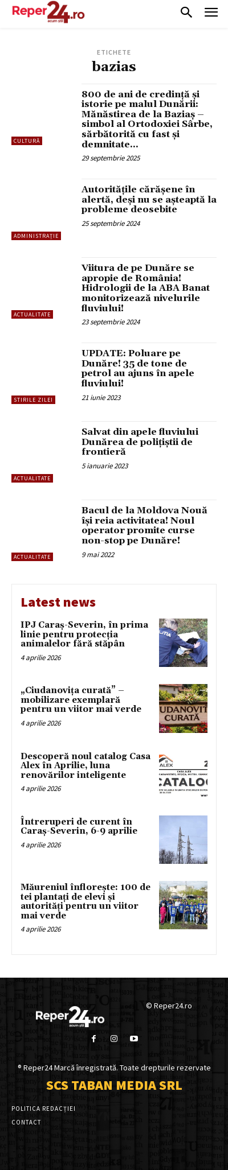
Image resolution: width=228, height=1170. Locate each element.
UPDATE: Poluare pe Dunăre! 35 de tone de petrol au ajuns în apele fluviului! (138, 368)
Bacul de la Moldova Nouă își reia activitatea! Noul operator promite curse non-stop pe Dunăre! (144, 525)
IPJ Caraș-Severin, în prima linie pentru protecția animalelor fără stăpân (84, 634)
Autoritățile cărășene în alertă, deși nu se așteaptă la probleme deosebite (149, 199)
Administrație (36, 236)
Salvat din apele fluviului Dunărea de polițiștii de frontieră (140, 442)
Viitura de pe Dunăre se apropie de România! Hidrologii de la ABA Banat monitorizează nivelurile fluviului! (146, 288)
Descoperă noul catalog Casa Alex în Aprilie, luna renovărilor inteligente (85, 766)
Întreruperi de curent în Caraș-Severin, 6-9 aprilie (79, 827)
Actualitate (32, 314)
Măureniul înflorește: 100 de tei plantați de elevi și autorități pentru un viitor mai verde (85, 901)
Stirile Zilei (33, 399)
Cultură (27, 141)
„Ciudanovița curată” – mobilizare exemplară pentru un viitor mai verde (81, 700)
